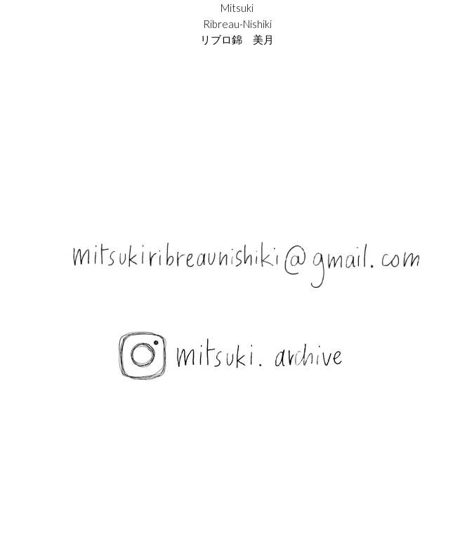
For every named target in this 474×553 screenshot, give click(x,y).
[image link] (237, 357)
